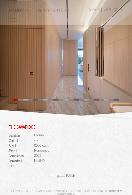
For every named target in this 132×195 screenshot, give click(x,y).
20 (111, 100)
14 (81, 100)
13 (76, 100)
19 (106, 100)
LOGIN (94, 9)
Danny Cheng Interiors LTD (42, 10)
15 (86, 100)
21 (116, 100)
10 (60, 100)
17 (96, 100)
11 (66, 100)
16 (91, 100)
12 (71, 100)
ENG (107, 9)
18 (101, 100)
